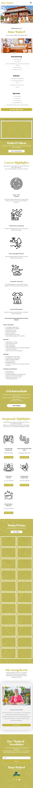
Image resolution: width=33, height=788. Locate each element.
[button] (31, 2)
